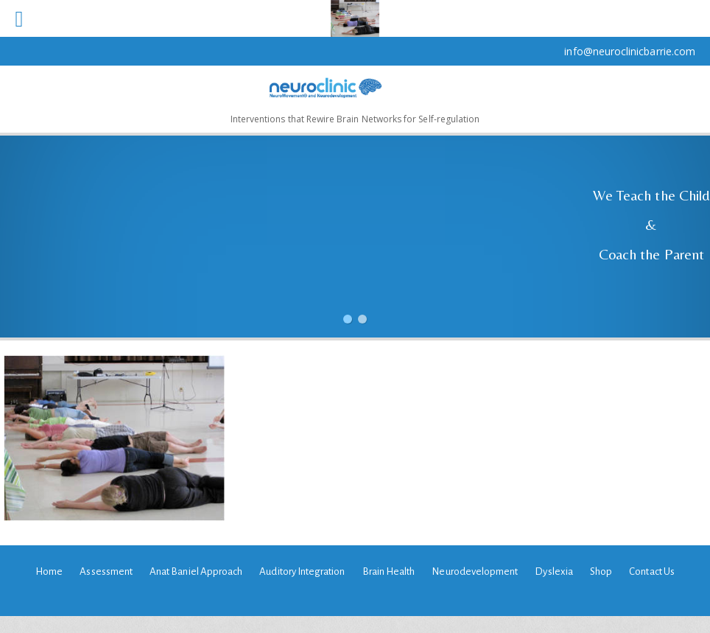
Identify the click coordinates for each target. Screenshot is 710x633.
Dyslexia (553, 571)
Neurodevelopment (475, 571)
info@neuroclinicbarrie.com (629, 51)
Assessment (106, 571)
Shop (601, 571)
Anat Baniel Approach (196, 571)
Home (49, 571)
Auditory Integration (302, 571)
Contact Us (652, 571)
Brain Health (388, 571)
